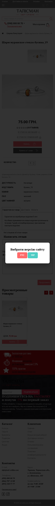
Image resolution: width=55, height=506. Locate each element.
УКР (33, 255)
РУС (22, 255)
